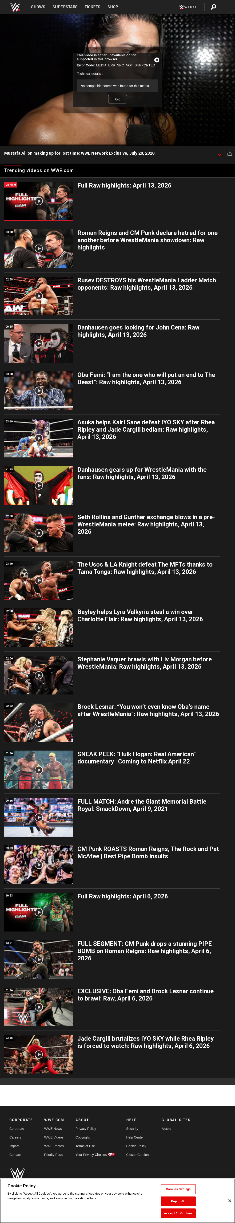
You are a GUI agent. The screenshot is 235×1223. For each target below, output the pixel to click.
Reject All (178, 1201)
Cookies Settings (178, 1189)
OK (117, 99)
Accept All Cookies (178, 1213)
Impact (14, 1146)
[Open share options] (230, 153)
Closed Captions (138, 1155)
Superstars (65, 7)
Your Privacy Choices (91, 1155)
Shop (113, 7)
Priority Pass (53, 1155)
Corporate (16, 1129)
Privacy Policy (86, 1129)
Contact (15, 1155)
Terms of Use (85, 1146)
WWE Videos (54, 1137)
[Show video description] (219, 153)
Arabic (166, 1129)
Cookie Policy (136, 1146)
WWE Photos (54, 1146)
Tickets (92, 7)
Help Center (135, 1137)
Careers (15, 1137)
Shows (38, 7)
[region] (117, 1200)
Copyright (83, 1137)
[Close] (230, 1201)
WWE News (53, 1129)
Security (132, 1129)
